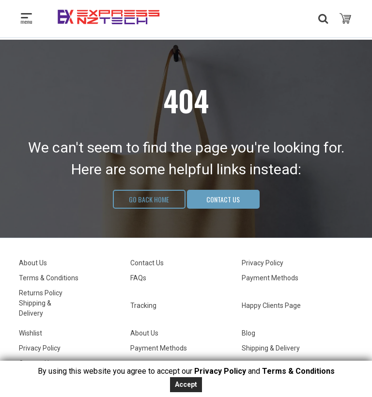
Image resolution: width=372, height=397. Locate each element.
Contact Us (223, 199)
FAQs (138, 278)
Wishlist (30, 333)
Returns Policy (40, 293)
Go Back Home (149, 199)
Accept (186, 384)
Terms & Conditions (48, 278)
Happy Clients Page (271, 305)
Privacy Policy (262, 263)
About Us (33, 263)
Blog (248, 333)
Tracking (143, 305)
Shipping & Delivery (271, 348)
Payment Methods (270, 278)
